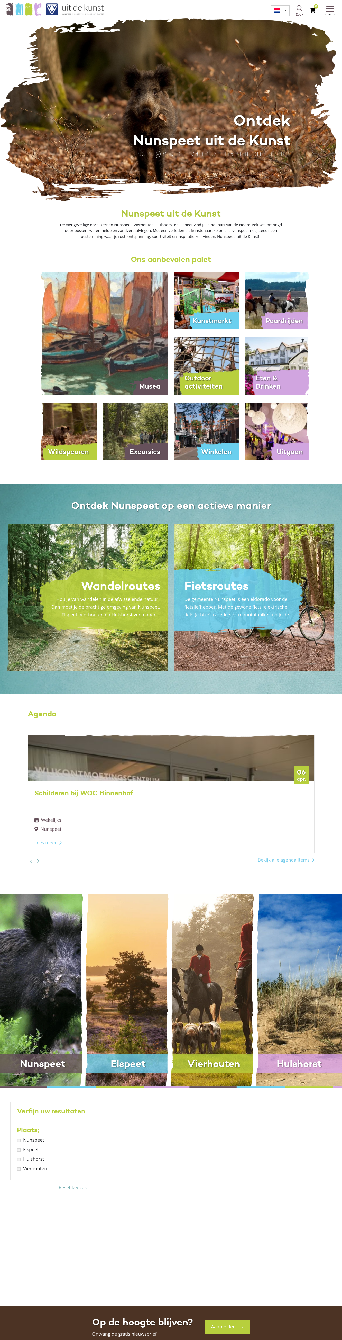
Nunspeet (33, 1140)
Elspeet (31, 1149)
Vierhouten (35, 1168)
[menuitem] (280, 10)
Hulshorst (33, 1159)
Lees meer (45, 842)
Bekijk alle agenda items (283, 860)
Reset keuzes (73, 1187)
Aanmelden (227, 1327)
